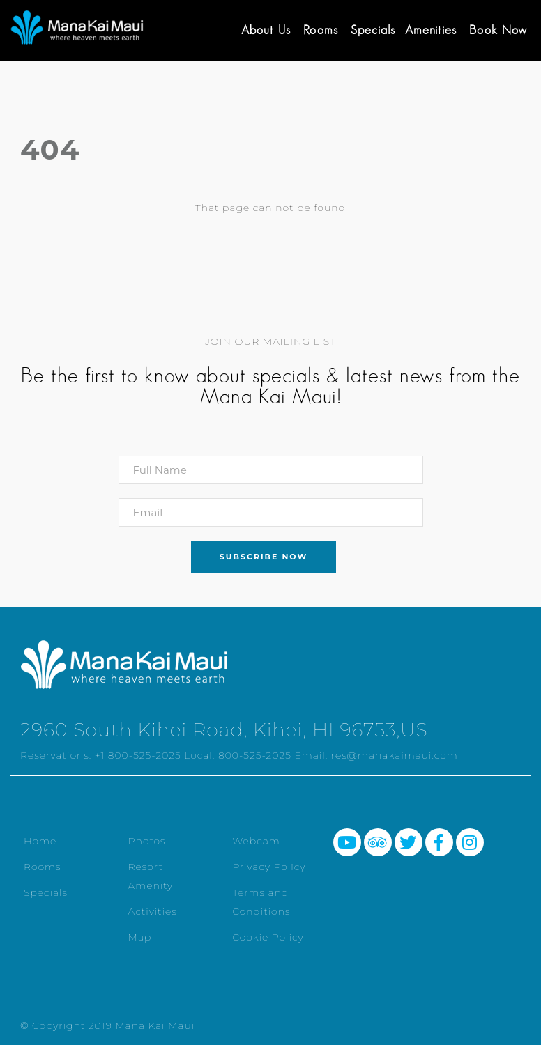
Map (140, 937)
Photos (147, 841)
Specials (373, 30)
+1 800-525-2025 (138, 755)
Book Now (498, 30)
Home (40, 841)
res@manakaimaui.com (394, 755)
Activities (152, 911)
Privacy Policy (268, 866)
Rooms (320, 30)
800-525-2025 (254, 755)
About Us (266, 30)
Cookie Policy (268, 937)
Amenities (431, 30)
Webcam (256, 841)
